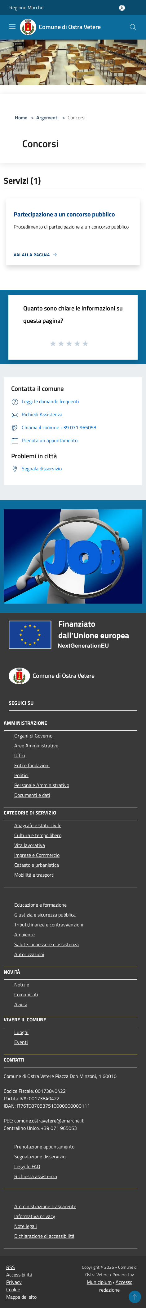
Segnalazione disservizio (39, 1156)
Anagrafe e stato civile (37, 825)
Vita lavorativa (29, 845)
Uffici (19, 755)
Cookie (13, 1289)
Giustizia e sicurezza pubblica (45, 914)
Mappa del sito (21, 1297)
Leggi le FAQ (27, 1166)
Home (21, 117)
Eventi (21, 1042)
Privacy (14, 1282)
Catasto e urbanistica (36, 865)
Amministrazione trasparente (45, 1206)
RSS (10, 1267)
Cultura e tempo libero (37, 835)
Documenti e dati (32, 795)
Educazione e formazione (40, 904)
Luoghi (21, 1032)
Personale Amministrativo (41, 785)
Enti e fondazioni (32, 765)
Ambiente (24, 934)
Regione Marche (26, 7)
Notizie (21, 984)
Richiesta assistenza (35, 1176)
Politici (21, 775)
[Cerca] (133, 27)
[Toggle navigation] (12, 26)
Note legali (25, 1226)
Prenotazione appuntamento (44, 1146)
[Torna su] (135, 1297)
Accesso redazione (115, 1285)
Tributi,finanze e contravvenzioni (48, 924)
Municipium (99, 1282)
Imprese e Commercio (37, 855)
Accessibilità (19, 1274)
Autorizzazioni (29, 954)
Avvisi (20, 1004)
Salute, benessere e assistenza (46, 944)
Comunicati (26, 994)
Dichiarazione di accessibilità (44, 1236)
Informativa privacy (34, 1216)
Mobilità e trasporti (34, 874)
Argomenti (47, 117)
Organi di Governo (33, 735)
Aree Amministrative (36, 745)
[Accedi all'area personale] (122, 8)
